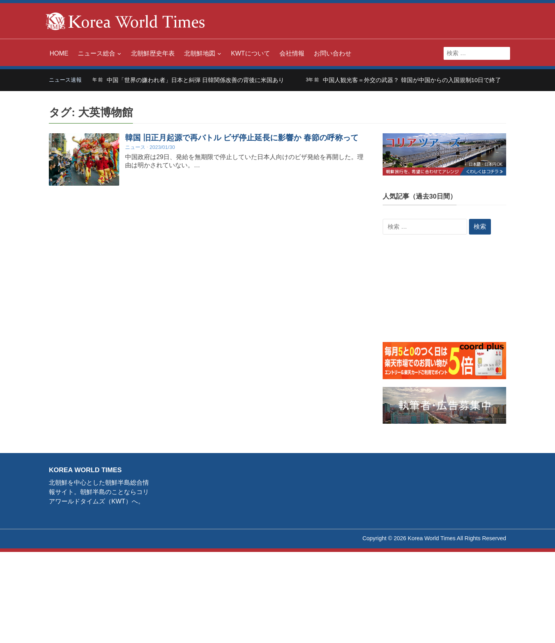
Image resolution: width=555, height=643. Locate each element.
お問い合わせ (332, 53)
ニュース (135, 147)
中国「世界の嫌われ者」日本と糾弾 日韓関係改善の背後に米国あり (200, 80)
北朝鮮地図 (199, 53)
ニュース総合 (96, 53)
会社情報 (291, 53)
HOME (59, 53)
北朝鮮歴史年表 (153, 53)
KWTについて (250, 53)
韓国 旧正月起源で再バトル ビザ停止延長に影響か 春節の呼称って (241, 137)
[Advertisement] (444, 293)
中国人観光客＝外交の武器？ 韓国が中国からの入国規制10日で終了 (417, 80)
